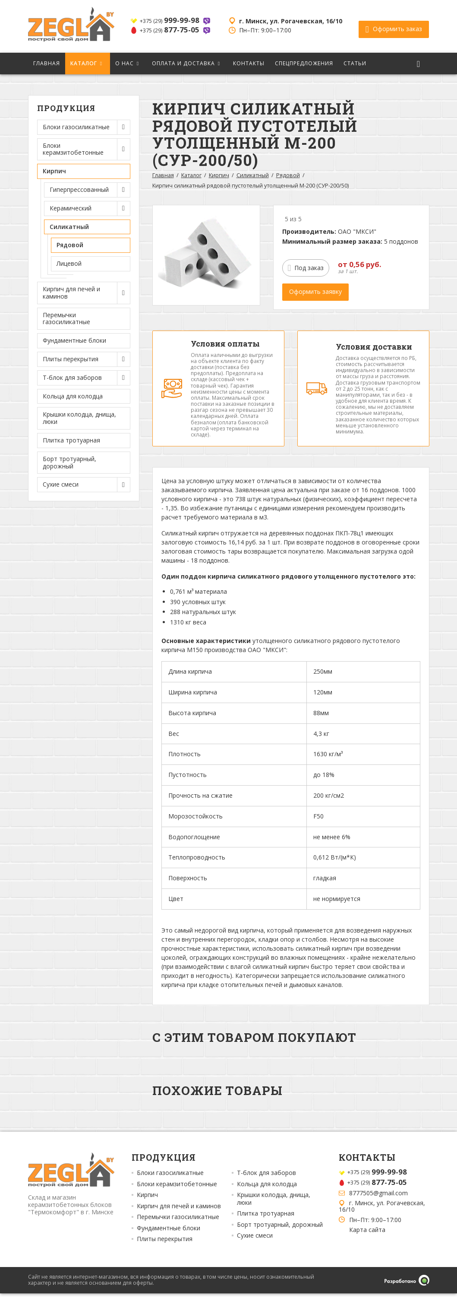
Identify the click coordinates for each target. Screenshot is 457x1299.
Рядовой (70, 245)
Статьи (355, 63)
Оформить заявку (315, 291)
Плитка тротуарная (71, 440)
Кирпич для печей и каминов (179, 1212)
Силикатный (252, 175)
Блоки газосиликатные (170, 1178)
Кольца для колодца (73, 396)
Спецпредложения (304, 63)
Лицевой (69, 263)
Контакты (249, 63)
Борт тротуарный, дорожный (69, 462)
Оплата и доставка (183, 63)
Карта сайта (367, 1235)
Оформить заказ (394, 26)
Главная (46, 63)
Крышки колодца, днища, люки (79, 418)
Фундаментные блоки (74, 340)
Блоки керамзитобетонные (177, 1190)
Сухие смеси (255, 1241)
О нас (124, 63)
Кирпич (219, 175)
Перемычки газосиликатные (66, 318)
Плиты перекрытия (164, 1244)
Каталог (83, 63)
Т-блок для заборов (266, 1178)
